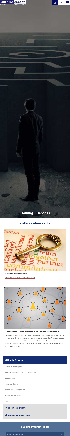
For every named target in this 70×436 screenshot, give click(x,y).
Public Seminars (14, 360)
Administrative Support (13, 367)
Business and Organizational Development (20, 372)
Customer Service (11, 384)
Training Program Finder (17, 415)
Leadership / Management (15, 390)
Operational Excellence (13, 395)
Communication (11, 378)
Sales (7, 401)
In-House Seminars (15, 408)
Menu (64, 2)
